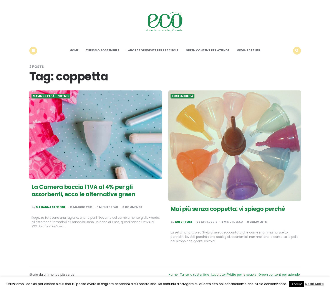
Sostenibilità (182, 96)
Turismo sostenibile (102, 50)
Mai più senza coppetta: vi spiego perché (228, 209)
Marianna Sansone (51, 207)
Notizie (63, 96)
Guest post (184, 221)
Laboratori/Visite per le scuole (152, 50)
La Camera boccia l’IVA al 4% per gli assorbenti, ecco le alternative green (83, 190)
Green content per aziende (207, 50)
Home (74, 50)
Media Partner (248, 50)
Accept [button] (297, 284)
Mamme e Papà (43, 96)
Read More (314, 284)
